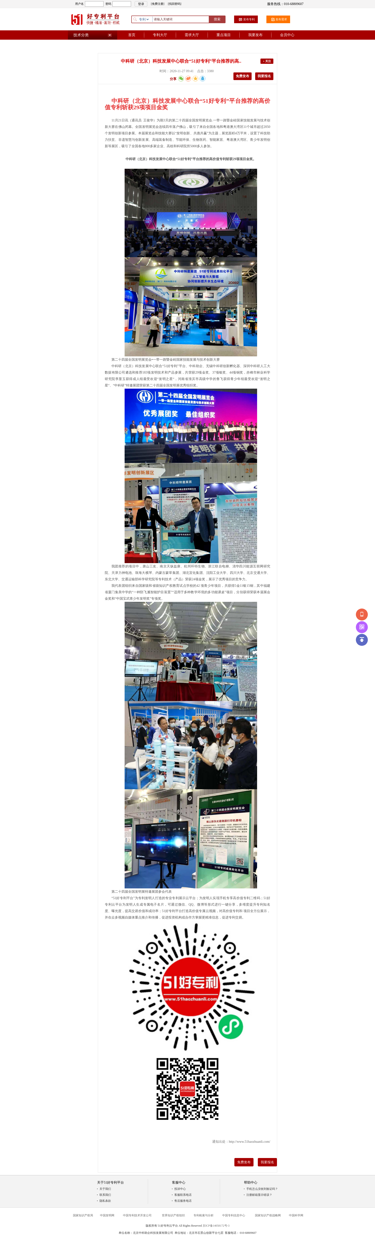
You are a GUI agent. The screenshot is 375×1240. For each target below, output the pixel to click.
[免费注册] (157, 3)
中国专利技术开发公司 (137, 1215)
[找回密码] (174, 3)
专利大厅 (160, 35)
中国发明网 (107, 1215)
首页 (131, 35)
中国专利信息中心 (233, 1215)
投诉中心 (180, 1189)
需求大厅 (192, 35)
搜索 (217, 19)
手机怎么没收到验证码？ (262, 1189)
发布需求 (281, 19)
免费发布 (242, 76)
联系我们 (105, 1194)
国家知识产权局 (83, 1215)
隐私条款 (105, 1200)
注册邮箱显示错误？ (259, 1194)
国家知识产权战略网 (268, 1215)
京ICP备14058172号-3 (216, 1225)
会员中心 (287, 35)
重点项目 (223, 35)
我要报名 (264, 76)
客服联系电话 (183, 1194)
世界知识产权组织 (173, 1215)
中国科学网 (296, 1215)
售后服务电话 (183, 1200)
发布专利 (249, 19)
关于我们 (105, 1189)
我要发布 (255, 35)
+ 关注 (267, 61)
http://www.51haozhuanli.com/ (249, 1141)
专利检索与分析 (203, 1215)
